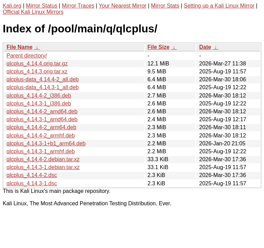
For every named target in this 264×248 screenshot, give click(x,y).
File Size (158, 47)
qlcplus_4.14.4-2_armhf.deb (41, 135)
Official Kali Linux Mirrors (33, 12)
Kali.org (12, 6)
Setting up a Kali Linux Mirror (219, 6)
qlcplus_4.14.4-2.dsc (32, 175)
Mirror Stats (165, 6)
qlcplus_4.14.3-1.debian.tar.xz (43, 167)
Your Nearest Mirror (122, 6)
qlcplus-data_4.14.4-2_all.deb (43, 79)
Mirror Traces (78, 6)
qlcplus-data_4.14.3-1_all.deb (43, 87)
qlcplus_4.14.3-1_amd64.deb (42, 119)
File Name (20, 47)
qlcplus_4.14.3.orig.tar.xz (37, 71)
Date (205, 47)
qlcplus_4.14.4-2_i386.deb (39, 96)
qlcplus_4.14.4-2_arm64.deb (41, 127)
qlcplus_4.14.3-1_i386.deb (39, 103)
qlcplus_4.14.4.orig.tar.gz (37, 63)
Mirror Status (41, 6)
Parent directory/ (27, 56)
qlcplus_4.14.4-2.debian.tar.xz (43, 159)
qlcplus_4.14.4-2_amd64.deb (42, 111)
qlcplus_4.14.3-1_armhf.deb (41, 151)
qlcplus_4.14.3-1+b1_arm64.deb (46, 143)
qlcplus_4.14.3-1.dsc (32, 183)
